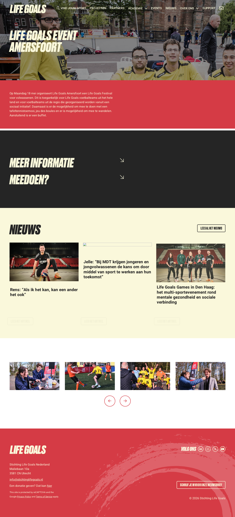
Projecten (98, 8)
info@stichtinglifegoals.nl (26, 479)
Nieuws (171, 8)
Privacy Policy (24, 496)
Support (209, 8)
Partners (117, 8)
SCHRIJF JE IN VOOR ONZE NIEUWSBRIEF (201, 485)
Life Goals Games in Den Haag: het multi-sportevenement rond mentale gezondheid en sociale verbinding (186, 298)
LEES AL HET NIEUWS (211, 228)
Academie (137, 9)
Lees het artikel (20, 320)
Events (156, 8)
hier (49, 486)
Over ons (189, 9)
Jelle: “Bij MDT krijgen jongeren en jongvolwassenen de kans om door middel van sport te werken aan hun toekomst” (117, 273)
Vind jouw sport (73, 8)
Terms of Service (44, 496)
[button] (109, 401)
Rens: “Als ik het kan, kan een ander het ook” (44, 296)
